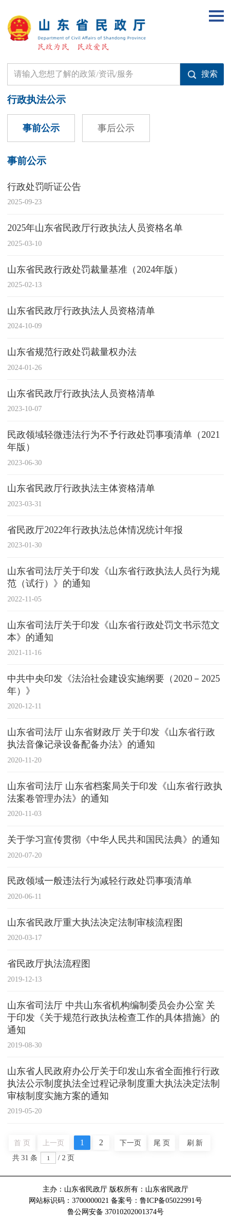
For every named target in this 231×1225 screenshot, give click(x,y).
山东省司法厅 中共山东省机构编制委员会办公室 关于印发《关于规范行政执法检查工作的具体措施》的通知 (113, 1017)
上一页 (53, 1143)
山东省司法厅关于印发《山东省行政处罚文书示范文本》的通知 (113, 631)
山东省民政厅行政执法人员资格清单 (81, 311)
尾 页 (161, 1143)
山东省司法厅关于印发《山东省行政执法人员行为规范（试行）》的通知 (113, 577)
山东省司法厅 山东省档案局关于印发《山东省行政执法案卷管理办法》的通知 (114, 792)
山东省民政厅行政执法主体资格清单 (81, 488)
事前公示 (41, 128)
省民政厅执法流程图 (48, 963)
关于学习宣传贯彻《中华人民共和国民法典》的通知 (113, 840)
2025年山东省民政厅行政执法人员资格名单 (95, 228)
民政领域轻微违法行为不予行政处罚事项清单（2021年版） (113, 441)
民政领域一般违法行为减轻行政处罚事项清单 (99, 881)
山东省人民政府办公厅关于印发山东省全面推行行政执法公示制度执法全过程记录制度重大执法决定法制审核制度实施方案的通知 (113, 1083)
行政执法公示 (36, 99)
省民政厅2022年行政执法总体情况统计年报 (95, 530)
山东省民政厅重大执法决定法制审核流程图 (95, 922)
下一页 (130, 1143)
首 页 (22, 1143)
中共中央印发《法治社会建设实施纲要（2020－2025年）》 (113, 684)
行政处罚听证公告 (44, 187)
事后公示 (116, 128)
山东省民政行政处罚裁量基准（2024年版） (95, 269)
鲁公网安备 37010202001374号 (115, 1212)
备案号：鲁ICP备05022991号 (156, 1200)
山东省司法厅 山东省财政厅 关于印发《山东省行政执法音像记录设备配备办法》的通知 (111, 738)
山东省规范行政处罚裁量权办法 (72, 352)
